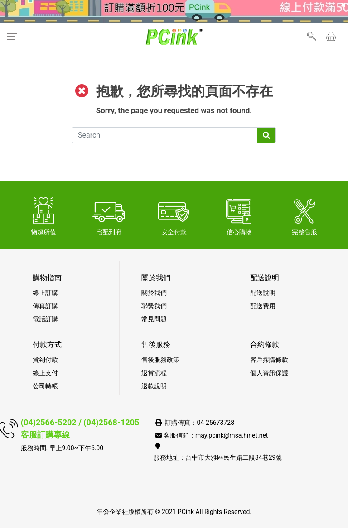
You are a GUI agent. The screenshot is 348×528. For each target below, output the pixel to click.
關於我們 (154, 292)
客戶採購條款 (269, 359)
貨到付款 (45, 359)
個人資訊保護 (269, 372)
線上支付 (45, 372)
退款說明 (154, 386)
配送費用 (263, 305)
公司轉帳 (45, 386)
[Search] (164, 135)
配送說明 (263, 292)
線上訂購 (45, 292)
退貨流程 (154, 372)
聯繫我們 (154, 305)
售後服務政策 (160, 359)
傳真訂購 (45, 305)
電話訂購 (45, 319)
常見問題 (154, 319)
